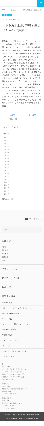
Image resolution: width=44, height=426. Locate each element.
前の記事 (32, 115)
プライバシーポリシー (18, 420)
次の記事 (12, 115)
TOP (3, 10)
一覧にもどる (12, 119)
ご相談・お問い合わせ (32, 420)
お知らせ (13, 10)
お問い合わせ (38, 219)
